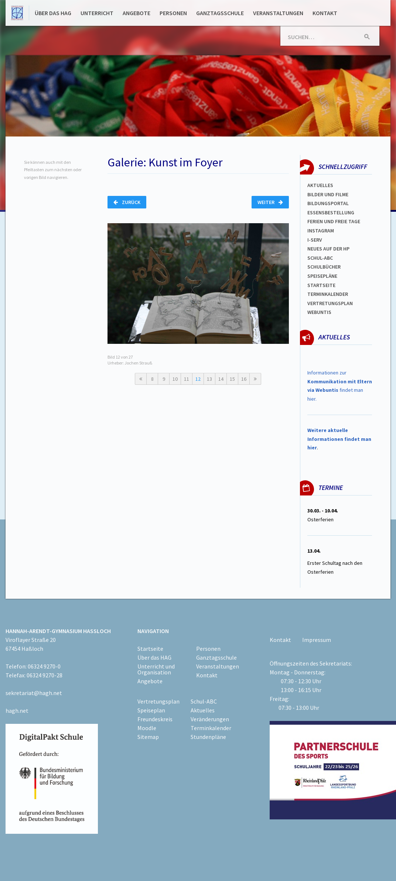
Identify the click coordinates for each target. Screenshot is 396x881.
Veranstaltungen (278, 13)
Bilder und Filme (327, 194)
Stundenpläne (208, 736)
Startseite (321, 285)
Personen (173, 13)
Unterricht (97, 13)
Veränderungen (210, 719)
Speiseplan (151, 710)
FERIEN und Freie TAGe (333, 221)
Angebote (136, 13)
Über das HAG (53, 13)
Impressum (316, 639)
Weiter (270, 202)
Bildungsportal (328, 203)
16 (243, 379)
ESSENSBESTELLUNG (330, 212)
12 (198, 379)
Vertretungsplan (330, 303)
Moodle (146, 728)
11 (186, 379)
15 (232, 379)
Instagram (320, 230)
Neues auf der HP (328, 248)
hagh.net (17, 710)
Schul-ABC (204, 701)
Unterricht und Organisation (156, 669)
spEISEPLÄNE (322, 276)
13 (209, 379)
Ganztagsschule (220, 13)
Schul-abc (320, 258)
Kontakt (325, 13)
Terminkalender (327, 294)
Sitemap (148, 736)
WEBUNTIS (319, 312)
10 (175, 379)
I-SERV (314, 239)
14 (220, 379)
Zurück (126, 202)
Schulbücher (324, 266)
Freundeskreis (155, 719)
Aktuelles (320, 185)
